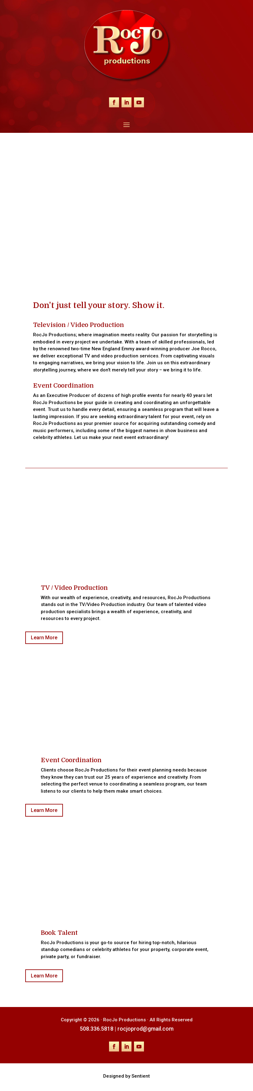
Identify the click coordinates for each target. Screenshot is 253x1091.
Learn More (44, 638)
